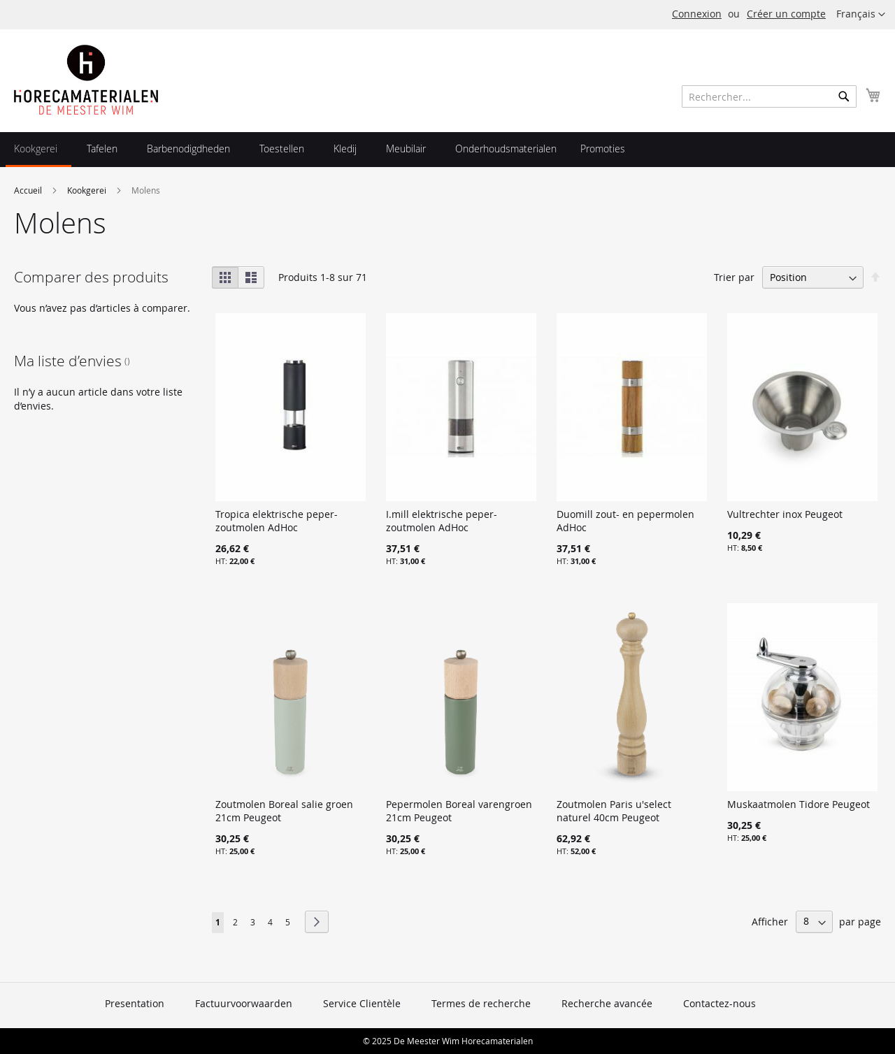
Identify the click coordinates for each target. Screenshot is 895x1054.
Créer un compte (786, 13)
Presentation (134, 1003)
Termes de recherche (481, 1003)
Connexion (697, 13)
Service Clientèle (362, 1003)
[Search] (844, 96)
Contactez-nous (719, 1003)
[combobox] (769, 96)
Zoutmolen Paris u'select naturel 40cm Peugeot (614, 810)
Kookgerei (87, 190)
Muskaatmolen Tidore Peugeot (798, 804)
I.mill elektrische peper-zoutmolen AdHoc (441, 520)
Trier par (734, 277)
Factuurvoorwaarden (243, 1003)
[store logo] (86, 80)
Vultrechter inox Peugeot (785, 514)
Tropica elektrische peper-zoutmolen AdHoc (276, 520)
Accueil (29, 190)
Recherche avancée (606, 1003)
